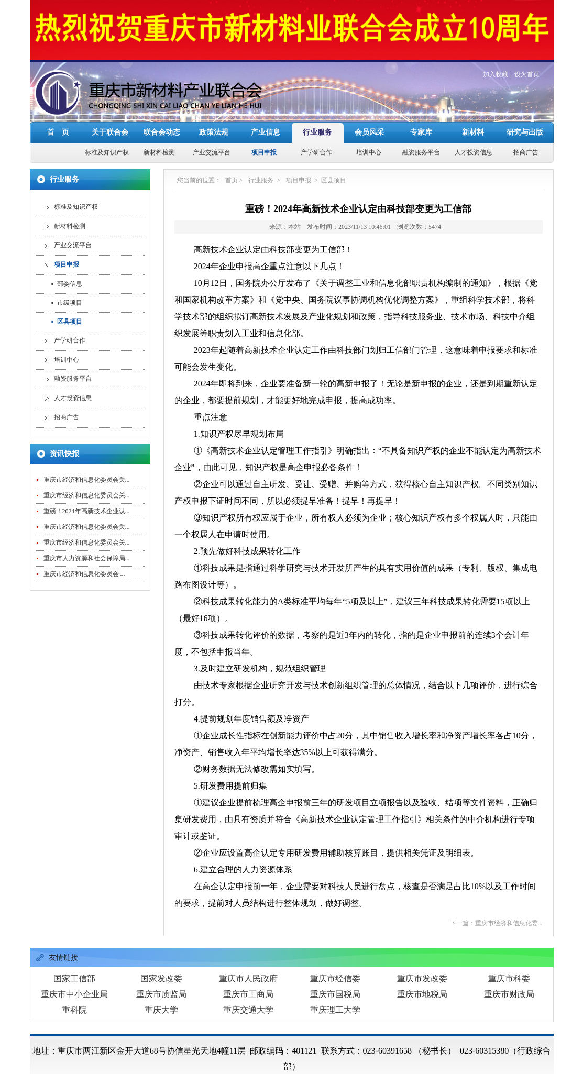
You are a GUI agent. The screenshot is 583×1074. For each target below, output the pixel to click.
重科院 (74, 976)
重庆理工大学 (335, 976)
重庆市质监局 (161, 960)
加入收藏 (495, 41)
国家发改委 (161, 944)
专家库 (421, 99)
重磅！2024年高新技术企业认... (86, 477)
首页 (231, 146)
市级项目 (66, 269)
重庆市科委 (509, 944)
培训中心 (368, 119)
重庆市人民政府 (248, 944)
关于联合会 (110, 99)
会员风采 (369, 99)
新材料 (473, 99)
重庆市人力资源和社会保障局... (86, 524)
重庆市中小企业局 (74, 960)
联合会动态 (162, 99)
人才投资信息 (473, 119)
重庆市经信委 (335, 944)
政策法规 (213, 99)
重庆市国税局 (335, 960)
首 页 (58, 99)
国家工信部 (74, 944)
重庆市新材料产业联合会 (245, 1048)
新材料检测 (159, 119)
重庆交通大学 (248, 976)
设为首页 (527, 41)
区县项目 (66, 288)
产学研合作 (316, 119)
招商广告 (525, 119)
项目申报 (264, 119)
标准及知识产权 (107, 119)
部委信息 (66, 250)
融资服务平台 (421, 119)
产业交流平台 (211, 119)
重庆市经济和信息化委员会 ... (84, 540)
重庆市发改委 (422, 944)
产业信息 (265, 99)
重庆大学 (161, 976)
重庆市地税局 (422, 960)
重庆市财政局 (509, 960)
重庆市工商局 (248, 960)
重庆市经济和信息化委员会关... (86, 446)
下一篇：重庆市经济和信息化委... (496, 889)
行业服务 (317, 99)
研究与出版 (525, 99)
